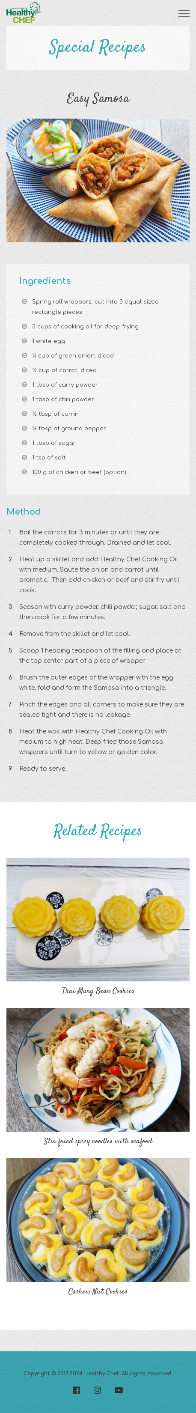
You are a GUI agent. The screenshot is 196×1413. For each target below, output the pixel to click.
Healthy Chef (101, 1374)
